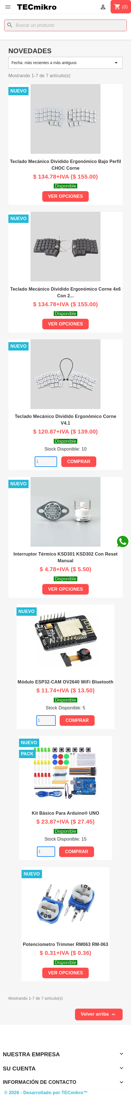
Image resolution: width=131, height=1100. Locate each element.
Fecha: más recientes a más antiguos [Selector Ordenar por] (65, 62)
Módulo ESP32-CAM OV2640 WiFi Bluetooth (65, 682)
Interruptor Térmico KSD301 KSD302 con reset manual (65, 557)
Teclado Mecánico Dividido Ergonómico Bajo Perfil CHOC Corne (65, 165)
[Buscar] (65, 25)
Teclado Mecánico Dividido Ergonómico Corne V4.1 (65, 419)
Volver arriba (99, 1014)
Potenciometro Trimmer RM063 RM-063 (65, 944)
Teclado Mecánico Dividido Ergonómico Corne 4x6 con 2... (65, 292)
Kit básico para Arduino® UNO (65, 813)
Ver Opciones (65, 196)
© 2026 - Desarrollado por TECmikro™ (46, 1092)
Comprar (78, 461)
